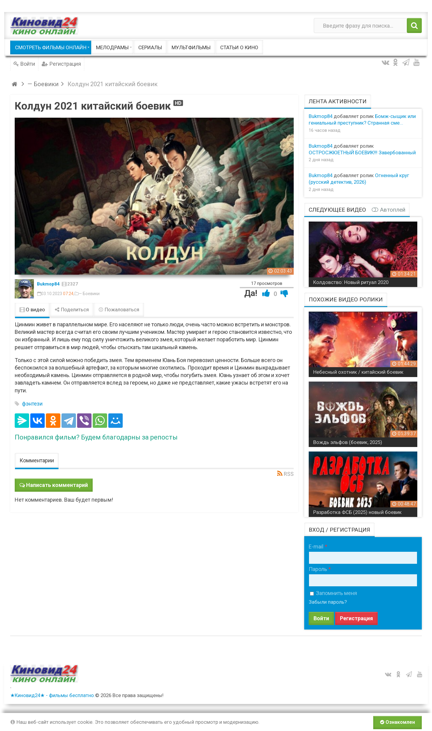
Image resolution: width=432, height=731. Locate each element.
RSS (289, 474)
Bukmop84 (48, 284)
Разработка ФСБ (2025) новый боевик (357, 512)
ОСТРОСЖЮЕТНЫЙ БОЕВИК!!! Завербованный (362, 153)
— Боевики (89, 293)
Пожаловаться (118, 310)
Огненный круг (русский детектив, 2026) (359, 178)
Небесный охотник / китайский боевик (358, 372)
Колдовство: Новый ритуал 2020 (350, 282)
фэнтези (32, 403)
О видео (32, 310)
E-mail (316, 546)
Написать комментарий (57, 485)
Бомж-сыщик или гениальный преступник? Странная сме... (362, 119)
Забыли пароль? (328, 602)
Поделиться (72, 310)
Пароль (318, 569)
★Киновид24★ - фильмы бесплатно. (52, 695)
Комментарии (37, 460)
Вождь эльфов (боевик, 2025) (347, 442)
